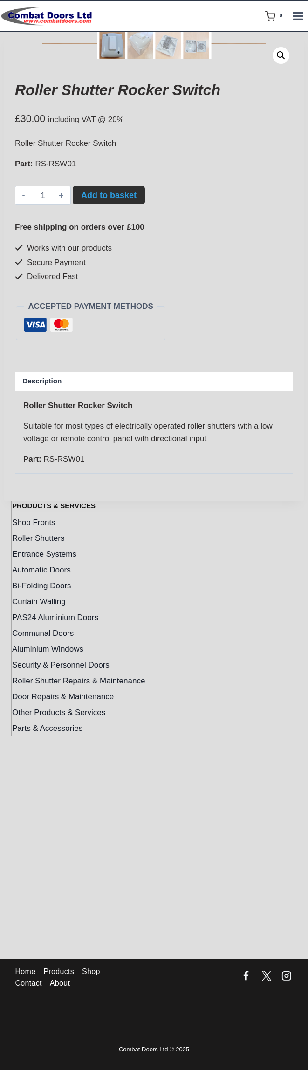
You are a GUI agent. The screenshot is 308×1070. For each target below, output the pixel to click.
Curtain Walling (39, 824)
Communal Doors (43, 856)
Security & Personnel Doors (61, 888)
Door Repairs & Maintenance (63, 919)
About (60, 983)
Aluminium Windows (47, 872)
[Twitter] (266, 976)
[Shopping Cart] (275, 16)
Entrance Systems (44, 777)
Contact (28, 983)
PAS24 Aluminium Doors (55, 840)
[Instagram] (286, 976)
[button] (281, 55)
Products (58, 971)
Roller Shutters (38, 761)
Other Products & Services (58, 935)
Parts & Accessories (47, 951)
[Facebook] (246, 976)
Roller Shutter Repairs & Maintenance (78, 904)
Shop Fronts (33, 745)
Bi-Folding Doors (41, 808)
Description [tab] (42, 604)
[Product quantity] (43, 419)
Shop (91, 971)
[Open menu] (299, 15)
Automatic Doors (41, 793)
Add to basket (109, 418)
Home (25, 971)
